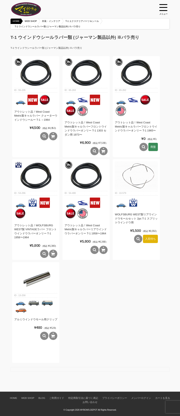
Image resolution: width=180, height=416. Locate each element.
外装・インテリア (51, 21)
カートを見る (162, 398)
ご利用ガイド (56, 398)
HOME (16, 21)
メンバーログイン (141, 398)
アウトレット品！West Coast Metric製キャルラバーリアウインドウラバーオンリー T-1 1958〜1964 (86, 229)
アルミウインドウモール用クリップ (35, 319)
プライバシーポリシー (114, 398)
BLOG (41, 398)
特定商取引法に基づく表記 (83, 398)
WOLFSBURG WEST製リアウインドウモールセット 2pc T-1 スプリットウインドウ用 (136, 218)
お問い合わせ (90, 402)
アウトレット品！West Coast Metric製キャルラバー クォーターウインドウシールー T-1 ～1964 (35, 115)
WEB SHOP (31, 21)
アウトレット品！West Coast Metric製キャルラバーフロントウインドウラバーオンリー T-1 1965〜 (136, 126)
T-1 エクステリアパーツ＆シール (82, 21)
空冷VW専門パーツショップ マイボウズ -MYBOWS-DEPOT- (31, 9)
